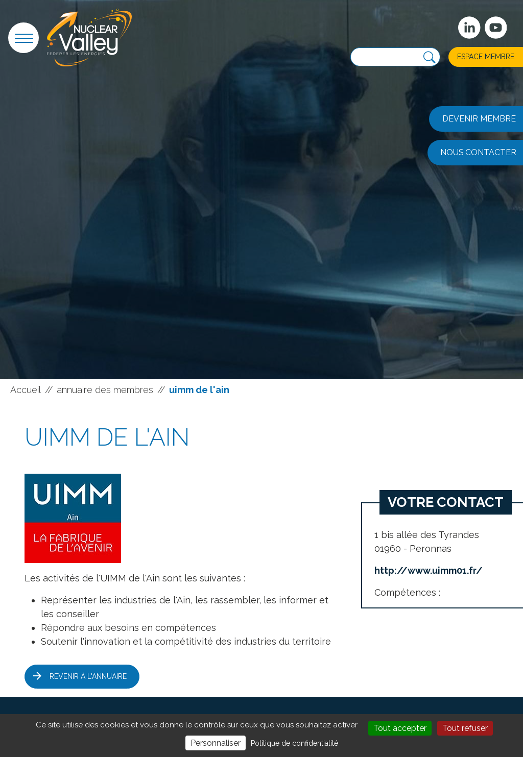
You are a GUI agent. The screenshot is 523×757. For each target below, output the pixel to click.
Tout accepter (399, 728)
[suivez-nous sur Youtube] (496, 27)
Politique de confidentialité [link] (294, 743)
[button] (23, 37)
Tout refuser (465, 728)
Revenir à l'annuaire (88, 676)
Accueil (25, 389)
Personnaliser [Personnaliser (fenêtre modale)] (216, 743)
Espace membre (485, 57)
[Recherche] (429, 57)
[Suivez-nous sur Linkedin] (469, 27)
